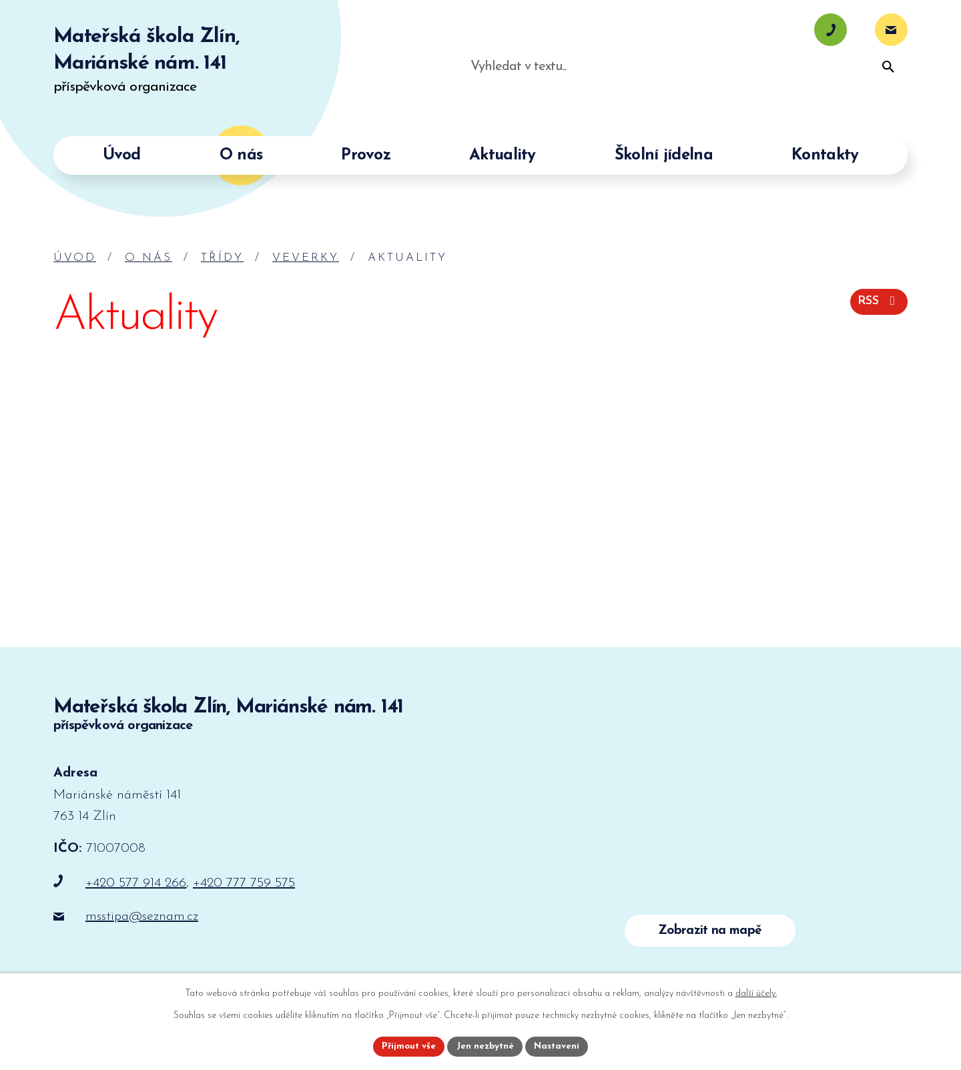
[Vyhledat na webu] (814, 93)
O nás (148, 257)
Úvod (74, 257)
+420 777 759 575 (244, 883)
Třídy (222, 257)
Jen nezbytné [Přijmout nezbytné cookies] (485, 1046)
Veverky (305, 257)
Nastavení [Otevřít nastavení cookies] (560, 1046)
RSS (877, 301)
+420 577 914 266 (135, 883)
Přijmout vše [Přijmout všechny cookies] (406, 1046)
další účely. (756, 992)
